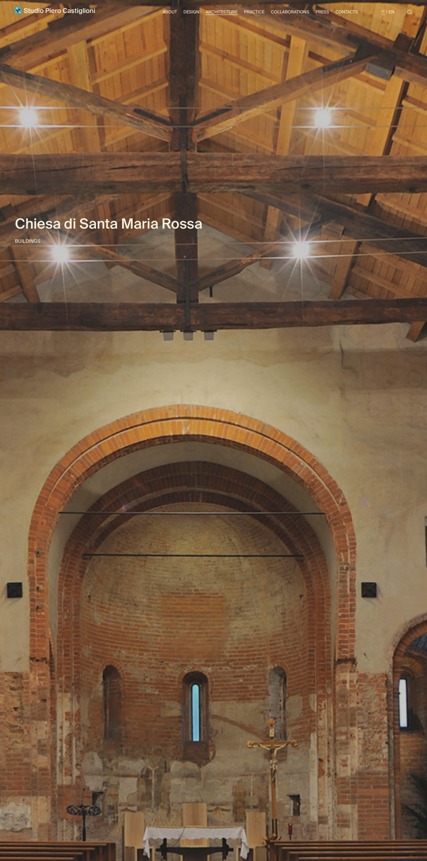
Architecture (222, 12)
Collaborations (290, 12)
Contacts (347, 12)
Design (191, 12)
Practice (254, 12)
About (169, 12)
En (391, 12)
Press (322, 12)
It (383, 12)
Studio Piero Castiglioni (55, 11)
